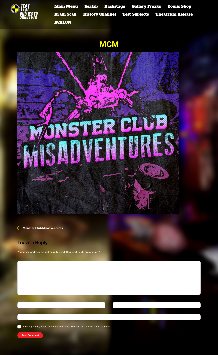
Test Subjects (135, 14)
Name (23, 305)
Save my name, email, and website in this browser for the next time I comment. (67, 326)
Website (24, 317)
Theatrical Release (174, 14)
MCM (109, 44)
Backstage (114, 6)
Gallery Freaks (146, 6)
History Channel (99, 14)
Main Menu (66, 6)
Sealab (91, 6)
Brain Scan (65, 14)
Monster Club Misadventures (43, 228)
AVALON (63, 22)
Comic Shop (179, 6)
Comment (25, 264)
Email (119, 305)
